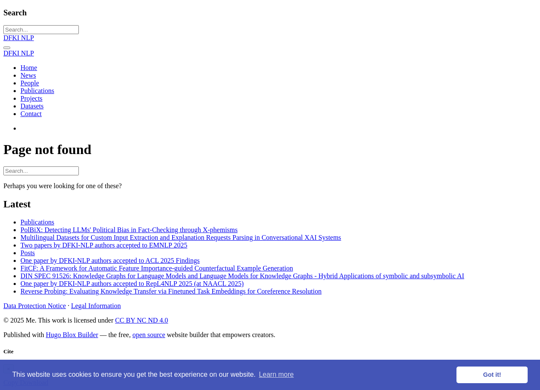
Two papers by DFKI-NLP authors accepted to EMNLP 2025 (103, 245)
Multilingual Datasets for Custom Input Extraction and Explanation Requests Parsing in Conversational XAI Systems (180, 237)
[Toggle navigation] (6, 48)
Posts (27, 252)
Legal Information (96, 305)
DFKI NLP (18, 37)
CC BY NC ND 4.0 (141, 320)
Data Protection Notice (34, 305)
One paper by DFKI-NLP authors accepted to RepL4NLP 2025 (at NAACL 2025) (132, 283)
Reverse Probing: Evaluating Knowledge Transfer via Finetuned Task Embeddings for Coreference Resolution (170, 291)
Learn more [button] (276, 374)
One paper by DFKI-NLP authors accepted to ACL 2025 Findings (110, 260)
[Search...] (41, 29)
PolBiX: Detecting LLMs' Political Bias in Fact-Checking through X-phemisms (129, 229)
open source (149, 334)
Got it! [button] (492, 374)
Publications (37, 222)
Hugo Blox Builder (72, 334)
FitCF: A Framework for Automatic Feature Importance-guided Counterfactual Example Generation (156, 268)
